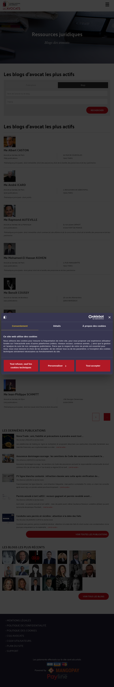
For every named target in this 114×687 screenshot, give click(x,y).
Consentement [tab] (20, 326)
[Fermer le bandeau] (110, 317)
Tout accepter (93, 365)
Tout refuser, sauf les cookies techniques (21, 366)
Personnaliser (57, 365)
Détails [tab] (57, 326)
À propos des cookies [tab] (94, 326)
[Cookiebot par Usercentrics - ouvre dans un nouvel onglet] (91, 317)
